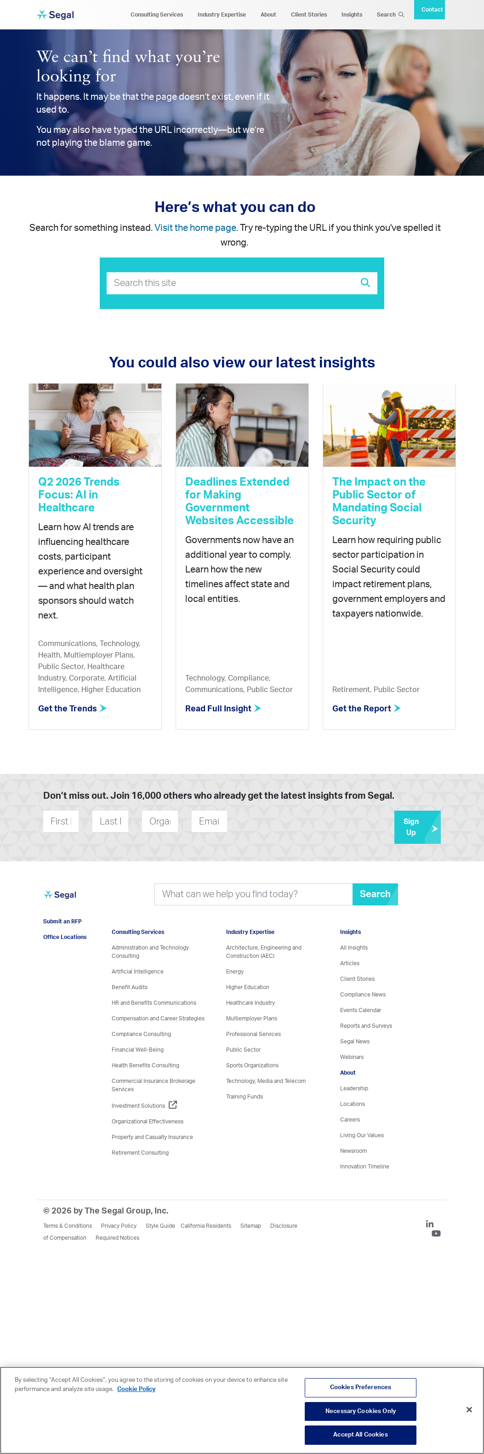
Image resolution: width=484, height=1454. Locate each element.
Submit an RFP (62, 921)
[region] (242, 1410)
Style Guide (160, 1226)
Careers (350, 1119)
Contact (432, 9)
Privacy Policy (119, 1226)
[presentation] (283, 821)
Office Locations (64, 937)
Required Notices (117, 1238)
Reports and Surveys (366, 1026)
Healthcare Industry (250, 1003)
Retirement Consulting (140, 1153)
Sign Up (422, 827)
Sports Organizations (252, 1065)
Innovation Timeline (364, 1166)
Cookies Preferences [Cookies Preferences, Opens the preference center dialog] (360, 1388)
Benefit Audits (130, 987)
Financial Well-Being (138, 1050)
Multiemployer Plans (251, 1018)
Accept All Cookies (360, 1435)
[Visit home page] (59, 900)
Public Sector (243, 1050)
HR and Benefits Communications (154, 1003)
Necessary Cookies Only (360, 1411)
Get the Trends (72, 709)
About (268, 14)
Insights (352, 14)
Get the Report (366, 709)
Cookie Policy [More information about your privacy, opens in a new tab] (136, 1389)
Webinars (352, 1057)
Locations (352, 1104)
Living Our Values (362, 1135)
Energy (235, 971)
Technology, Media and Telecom (266, 1081)
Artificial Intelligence (138, 971)
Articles (349, 963)
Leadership (354, 1088)
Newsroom (353, 1151)
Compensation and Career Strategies (158, 1018)
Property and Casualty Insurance (152, 1137)
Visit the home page (195, 228)
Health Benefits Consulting (145, 1065)
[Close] (469, 1410)
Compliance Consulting (141, 1034)
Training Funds (244, 1096)
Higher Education (247, 987)
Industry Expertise (222, 14)
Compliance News (363, 994)
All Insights (354, 947)
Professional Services (253, 1034)
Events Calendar (360, 1010)
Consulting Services (157, 14)
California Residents (206, 1226)
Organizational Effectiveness (147, 1121)
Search (375, 894)
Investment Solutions (144, 1106)
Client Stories (309, 14)
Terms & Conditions (67, 1226)
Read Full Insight (223, 709)
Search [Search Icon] (390, 14)
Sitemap (250, 1226)
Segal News (355, 1041)
